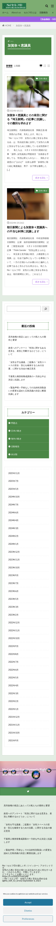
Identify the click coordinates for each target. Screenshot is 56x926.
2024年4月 (13, 520)
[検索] (45, 309)
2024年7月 (13, 504)
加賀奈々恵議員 (23, 25)
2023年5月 (13, 599)
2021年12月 (14, 717)
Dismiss (28, 910)
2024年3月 (13, 528)
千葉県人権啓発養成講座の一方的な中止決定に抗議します (27, 378)
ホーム (5, 12)
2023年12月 (14, 552)
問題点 (14, 423)
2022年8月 (13, 654)
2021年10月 (14, 732)
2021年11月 (14, 724)
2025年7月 (13, 481)
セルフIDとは (30, 12)
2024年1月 (13, 544)
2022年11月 (14, 630)
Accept (28, 902)
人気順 (17, 65)
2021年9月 (13, 740)
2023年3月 (13, 607)
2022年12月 (14, 622)
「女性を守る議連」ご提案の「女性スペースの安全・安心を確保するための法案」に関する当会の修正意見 (27, 365)
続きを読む (40, 177)
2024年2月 (13, 536)
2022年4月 (13, 685)
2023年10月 (14, 567)
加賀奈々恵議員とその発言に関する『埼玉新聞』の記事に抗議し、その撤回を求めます (27, 119)
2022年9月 (13, 646)
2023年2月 (13, 614)
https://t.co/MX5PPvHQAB (15, 876)
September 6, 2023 (32, 880)
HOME (8, 25)
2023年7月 (13, 583)
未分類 (14, 454)
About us (16, 12)
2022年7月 (13, 662)
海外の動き (16, 438)
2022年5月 (13, 677)
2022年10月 (14, 638)
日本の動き (43, 78)
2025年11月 (14, 473)
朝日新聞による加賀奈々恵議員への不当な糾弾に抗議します (27, 229)
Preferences (28, 918)
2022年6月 (13, 669)
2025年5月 (13, 489)
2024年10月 (14, 496)
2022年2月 (13, 701)
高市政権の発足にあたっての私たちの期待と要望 (27, 338)
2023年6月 (13, 591)
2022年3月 (13, 693)
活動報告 (43, 12)
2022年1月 (13, 709)
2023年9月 (13, 575)
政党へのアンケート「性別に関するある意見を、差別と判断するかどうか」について (27, 350)
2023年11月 (14, 559)
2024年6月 (13, 512)
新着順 (9, 65)
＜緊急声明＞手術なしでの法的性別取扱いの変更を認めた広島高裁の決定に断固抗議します (27, 390)
